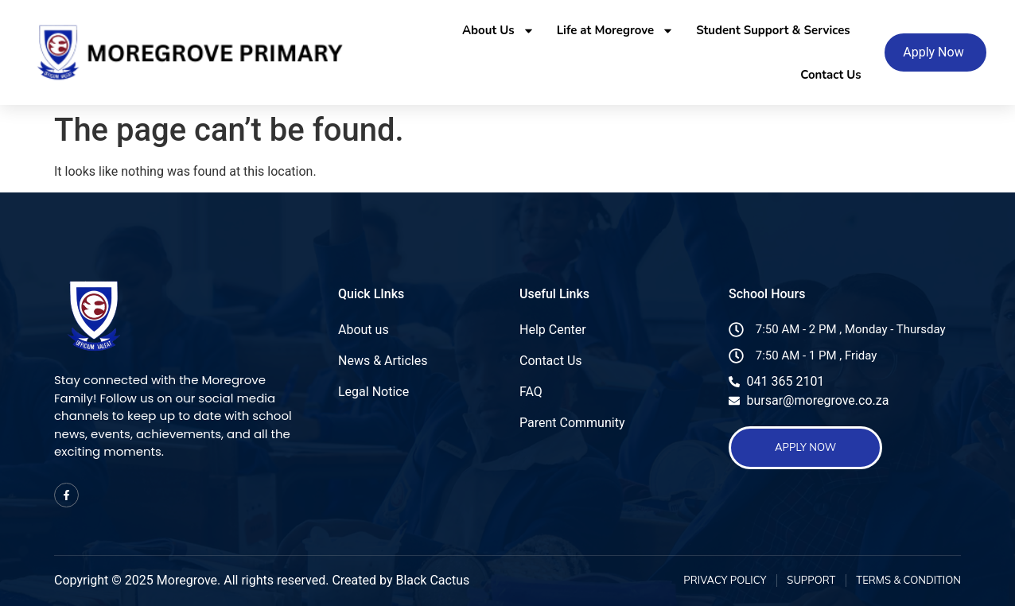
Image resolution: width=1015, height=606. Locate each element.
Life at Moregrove (616, 31)
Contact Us (830, 75)
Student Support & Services (773, 30)
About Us (498, 31)
